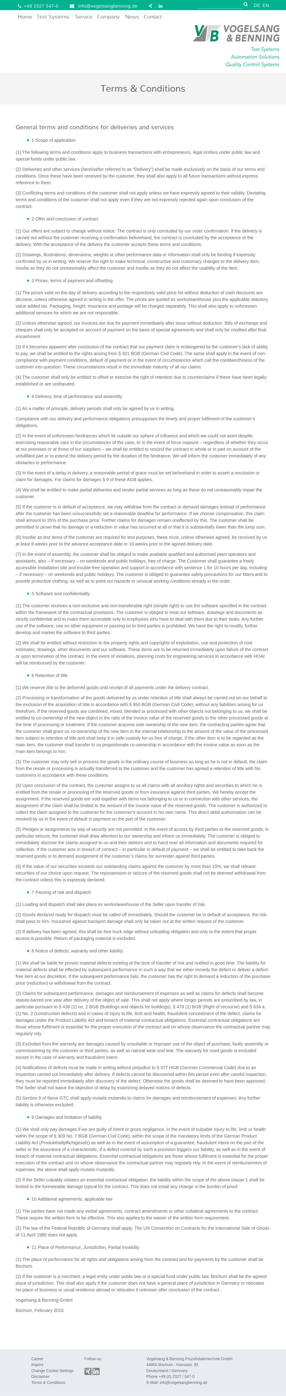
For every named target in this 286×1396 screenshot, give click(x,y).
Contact (153, 17)
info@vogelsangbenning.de (102, 6)
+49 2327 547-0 (37, 6)
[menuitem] (256, 5)
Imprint (37, 1364)
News (132, 17)
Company (108, 17)
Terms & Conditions (48, 1382)
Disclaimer (40, 1376)
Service (84, 17)
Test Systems (53, 17)
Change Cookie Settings (52, 1371)
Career (37, 1359)
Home (25, 17)
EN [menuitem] (266, 5)
